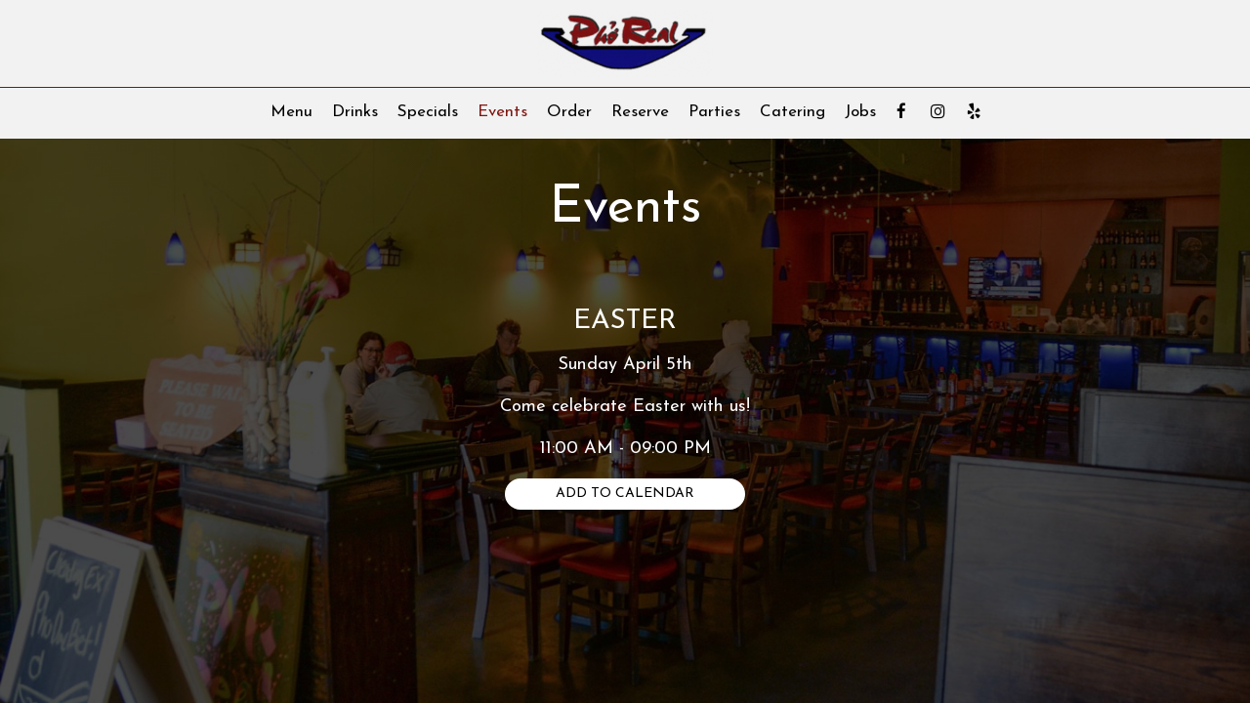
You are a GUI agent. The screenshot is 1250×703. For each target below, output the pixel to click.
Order (569, 111)
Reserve (640, 111)
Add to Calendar (625, 493)
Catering (792, 111)
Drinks (355, 111)
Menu (291, 111)
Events (502, 111)
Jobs (860, 111)
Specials (427, 111)
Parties (714, 111)
